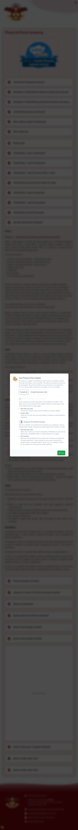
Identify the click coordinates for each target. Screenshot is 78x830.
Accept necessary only (39, 392)
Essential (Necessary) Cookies (35, 399)
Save (61, 453)
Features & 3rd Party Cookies (34, 422)
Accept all (23, 392)
